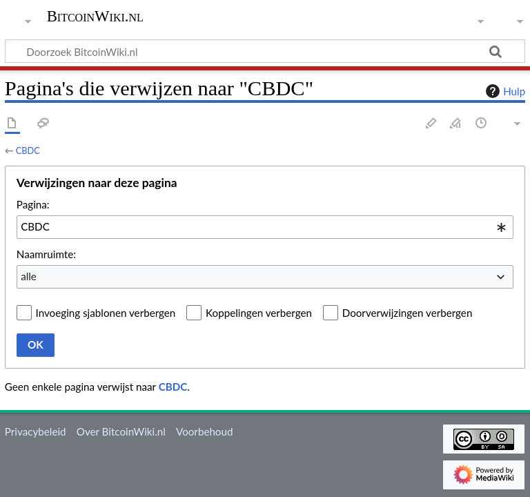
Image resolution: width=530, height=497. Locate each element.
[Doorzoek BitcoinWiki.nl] (265, 51)
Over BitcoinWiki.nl (121, 431)
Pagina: (33, 204)
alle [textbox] (29, 276)
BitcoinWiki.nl (95, 16)
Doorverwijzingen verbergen (407, 312)
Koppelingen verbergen (259, 312)
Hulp (503, 91)
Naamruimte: (46, 254)
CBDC (28, 150)
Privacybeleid (35, 431)
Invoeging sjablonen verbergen (106, 312)
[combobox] (265, 227)
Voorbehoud (204, 431)
